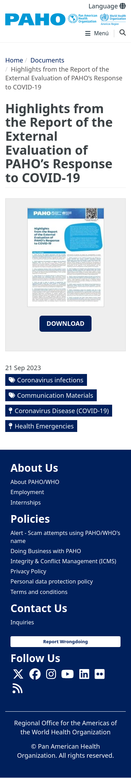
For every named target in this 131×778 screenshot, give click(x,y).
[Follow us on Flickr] (99, 676)
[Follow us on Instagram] (51, 676)
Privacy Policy (28, 571)
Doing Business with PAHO (45, 551)
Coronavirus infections (50, 380)
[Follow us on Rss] (17, 690)
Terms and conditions (38, 592)
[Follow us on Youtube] (67, 676)
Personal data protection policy (51, 581)
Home (14, 60)
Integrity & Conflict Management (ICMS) (63, 561)
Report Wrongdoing (65, 641)
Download (65, 323)
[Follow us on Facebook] (35, 676)
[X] (18, 676)
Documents (47, 60)
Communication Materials (55, 395)
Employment (27, 492)
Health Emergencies (44, 426)
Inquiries (22, 622)
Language (107, 6)
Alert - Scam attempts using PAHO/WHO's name (65, 537)
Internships (25, 502)
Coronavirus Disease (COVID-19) (62, 410)
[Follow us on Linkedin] (84, 676)
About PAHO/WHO (34, 482)
